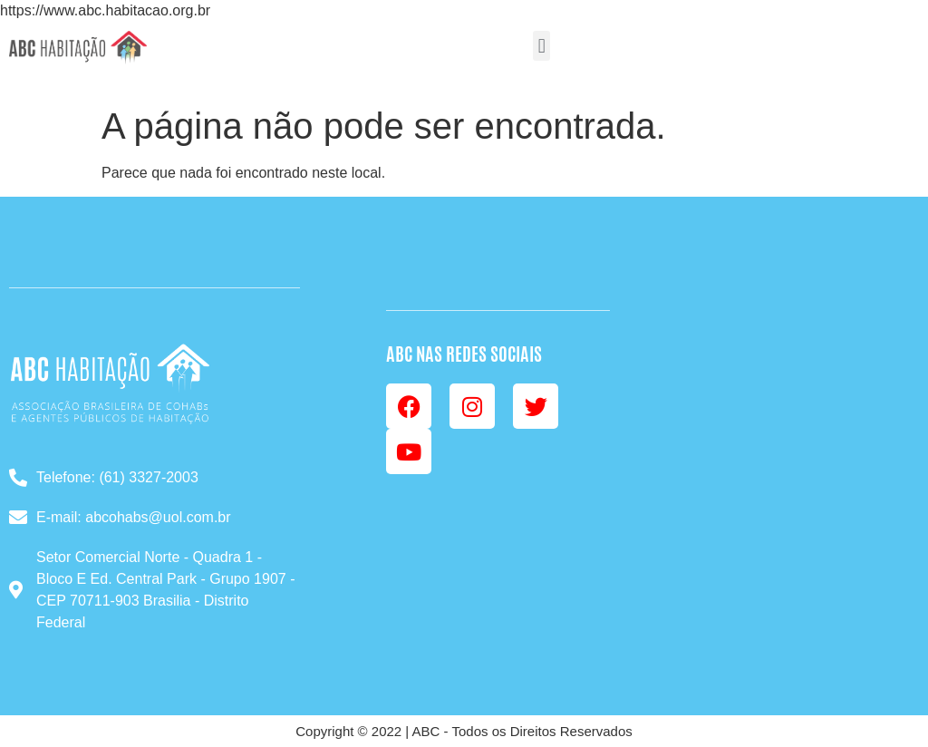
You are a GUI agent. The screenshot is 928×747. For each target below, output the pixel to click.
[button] (541, 46)
